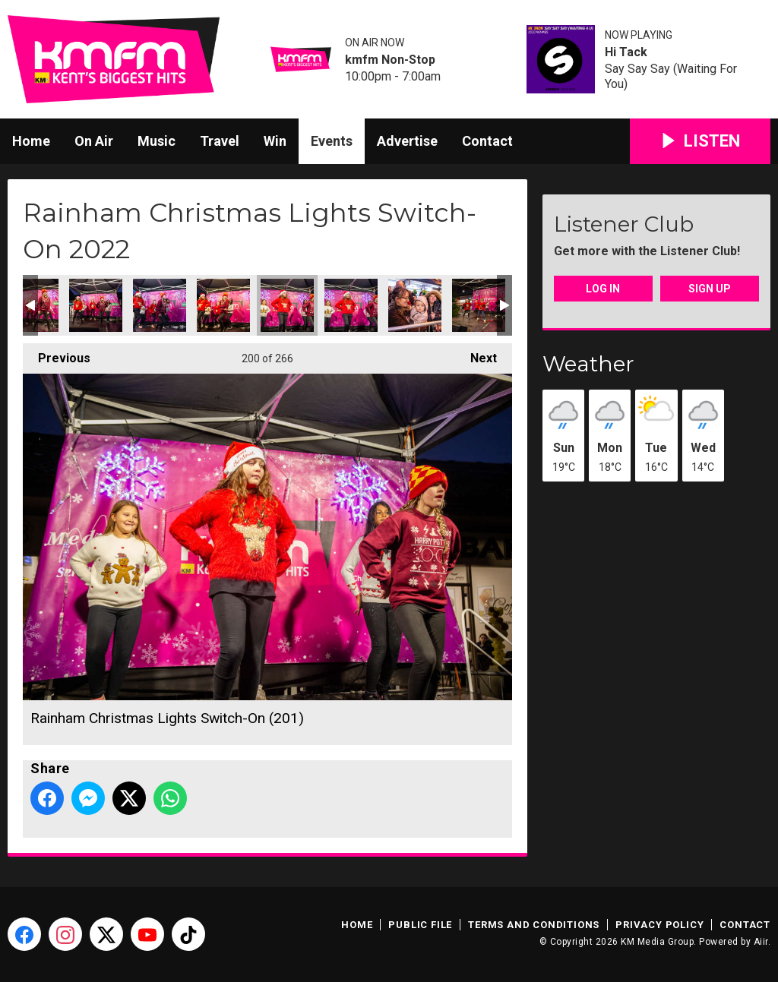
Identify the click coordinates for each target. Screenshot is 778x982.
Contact (487, 141)
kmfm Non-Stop (390, 60)
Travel (219, 141)
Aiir (761, 941)
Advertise (407, 141)
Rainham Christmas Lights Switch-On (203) (414, 305)
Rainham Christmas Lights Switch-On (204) (478, 305)
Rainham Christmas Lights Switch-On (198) (95, 305)
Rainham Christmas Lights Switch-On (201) (287, 305)
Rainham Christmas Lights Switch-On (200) (223, 305)
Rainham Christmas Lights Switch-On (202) (351, 305)
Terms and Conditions (533, 924)
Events (332, 141)
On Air (93, 141)
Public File (420, 924)
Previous (56, 354)
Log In (603, 289)
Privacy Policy (659, 924)
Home (31, 141)
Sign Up (709, 289)
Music (157, 141)
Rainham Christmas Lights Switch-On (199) (159, 305)
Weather (588, 364)
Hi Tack (626, 52)
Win (275, 141)
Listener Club (624, 224)
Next (476, 354)
